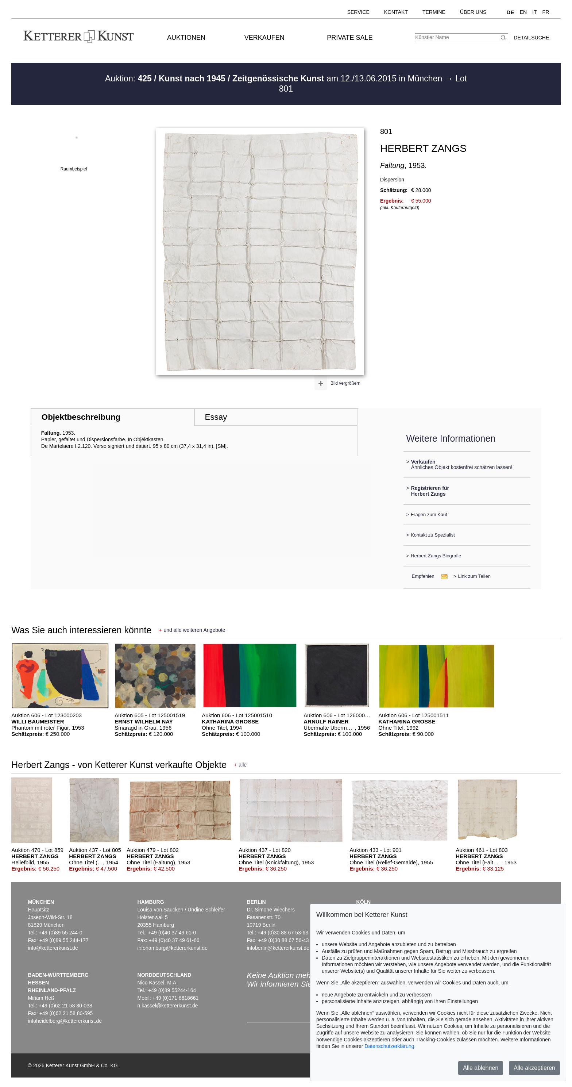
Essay (216, 417)
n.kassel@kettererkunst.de (168, 1006)
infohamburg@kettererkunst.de (173, 948)
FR (545, 12)
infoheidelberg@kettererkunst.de (65, 1021)
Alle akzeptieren (534, 1068)
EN (523, 12)
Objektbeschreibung (81, 417)
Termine (433, 12)
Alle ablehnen (480, 1068)
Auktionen (186, 37)
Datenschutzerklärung (389, 1046)
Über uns (473, 12)
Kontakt (396, 12)
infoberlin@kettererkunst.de (278, 948)
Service (358, 12)
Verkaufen (264, 37)
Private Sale (349, 37)
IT (534, 12)
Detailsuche (531, 38)
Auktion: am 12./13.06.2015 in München (275, 78)
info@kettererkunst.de (53, 948)
